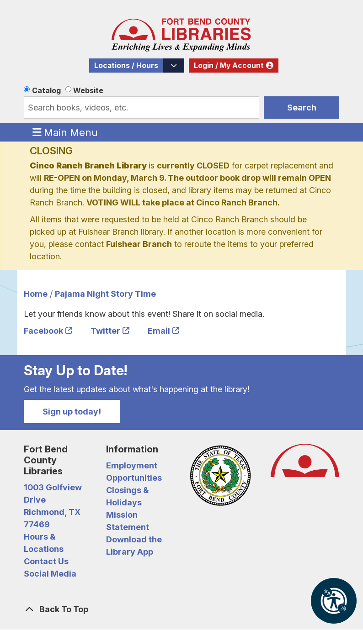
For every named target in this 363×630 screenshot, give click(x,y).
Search (301, 107)
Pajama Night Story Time (105, 294)
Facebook (43, 331)
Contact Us (46, 561)
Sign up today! (72, 411)
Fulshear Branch (139, 244)
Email (159, 331)
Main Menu (65, 132)
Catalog (46, 90)
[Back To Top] (181, 609)
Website (88, 90)
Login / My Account (229, 65)
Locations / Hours (126, 65)
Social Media (50, 573)
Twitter (105, 331)
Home (36, 294)
